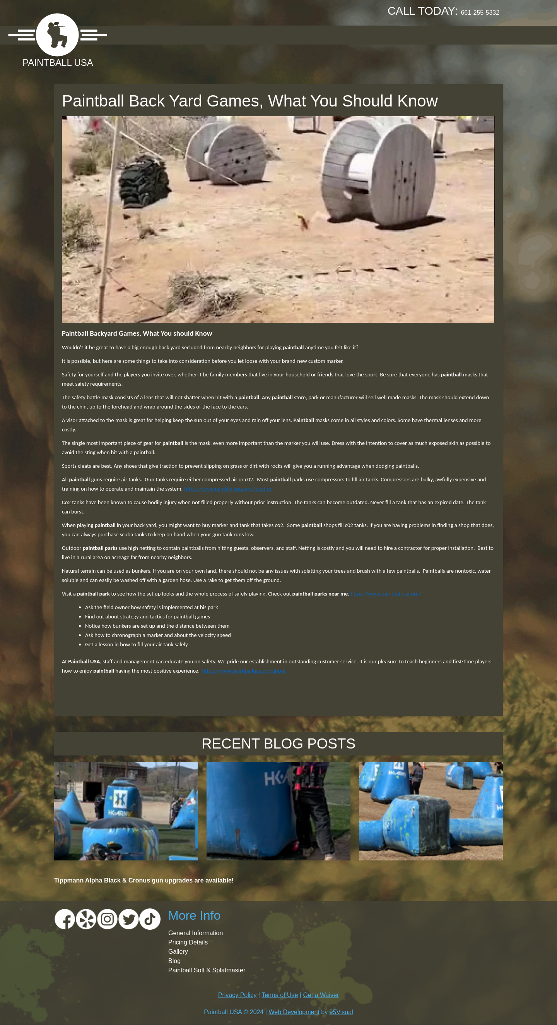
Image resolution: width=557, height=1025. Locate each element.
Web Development (293, 1012)
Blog (174, 961)
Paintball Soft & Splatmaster (206, 970)
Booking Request (317, 34)
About (133, 34)
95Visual (341, 1012)
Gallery (259, 34)
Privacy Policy (237, 995)
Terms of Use (279, 995)
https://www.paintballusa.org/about (243, 670)
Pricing (218, 34)
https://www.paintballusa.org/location (228, 488)
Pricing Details (188, 942)
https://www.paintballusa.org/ (385, 593)
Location (175, 34)
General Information (195, 933)
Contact (377, 34)
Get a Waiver (321, 995)
